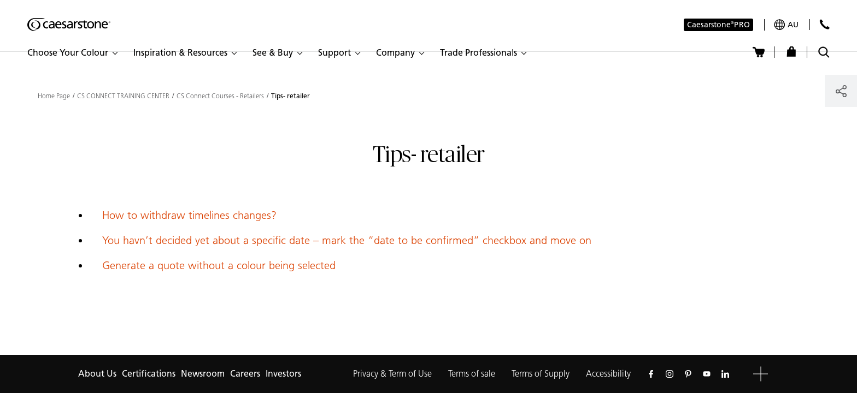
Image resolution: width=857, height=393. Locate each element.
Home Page (54, 96)
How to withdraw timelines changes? (189, 215)
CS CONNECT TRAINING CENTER (123, 96)
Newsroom (203, 373)
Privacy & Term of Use (392, 373)
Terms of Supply (541, 373)
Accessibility (608, 373)
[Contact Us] (824, 24)
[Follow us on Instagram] (669, 374)
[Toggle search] (824, 52)
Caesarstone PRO (718, 25)
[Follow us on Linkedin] (725, 374)
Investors (283, 373)
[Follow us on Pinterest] (688, 374)
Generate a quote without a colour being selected (219, 265)
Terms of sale (471, 373)
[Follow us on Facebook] (651, 374)
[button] (72, 52)
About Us (97, 373)
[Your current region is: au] (786, 25)
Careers (245, 373)
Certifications (148, 373)
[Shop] (791, 52)
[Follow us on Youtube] (707, 374)
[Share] (841, 91)
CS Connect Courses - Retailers (220, 96)
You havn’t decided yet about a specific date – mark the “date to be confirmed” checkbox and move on (346, 240)
